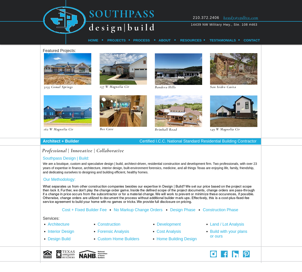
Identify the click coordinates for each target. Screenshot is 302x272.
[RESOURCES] (191, 40)
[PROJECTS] (116, 40)
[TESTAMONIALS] (222, 40)
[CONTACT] (251, 40)
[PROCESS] (141, 40)
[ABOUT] (164, 40)
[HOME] (93, 40)
